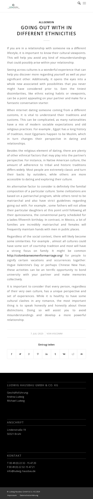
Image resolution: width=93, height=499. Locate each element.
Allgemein (46, 22)
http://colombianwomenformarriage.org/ (35, 255)
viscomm (57, 333)
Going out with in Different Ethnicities (46, 30)
